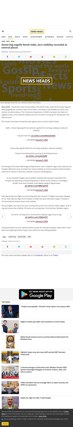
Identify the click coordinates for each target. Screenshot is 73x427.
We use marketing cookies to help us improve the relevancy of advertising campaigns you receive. (36, 419)
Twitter (55, 255)
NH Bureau (5, 52)
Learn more (42, 416)
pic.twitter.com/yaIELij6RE (36, 156)
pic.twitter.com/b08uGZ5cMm (43, 136)
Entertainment (36, 37)
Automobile (49, 37)
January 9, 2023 (42, 140)
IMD (29, 237)
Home (3, 37)
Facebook (39, 255)
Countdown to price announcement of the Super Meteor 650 (2, 216)
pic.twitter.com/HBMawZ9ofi (36, 186)
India (10, 37)
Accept (5, 424)
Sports (25, 37)
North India (22, 237)
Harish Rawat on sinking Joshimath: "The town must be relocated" (70, 216)
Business (60, 37)
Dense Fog (12, 237)
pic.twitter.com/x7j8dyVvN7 (36, 217)
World (17, 37)
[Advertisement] (36, 14)
